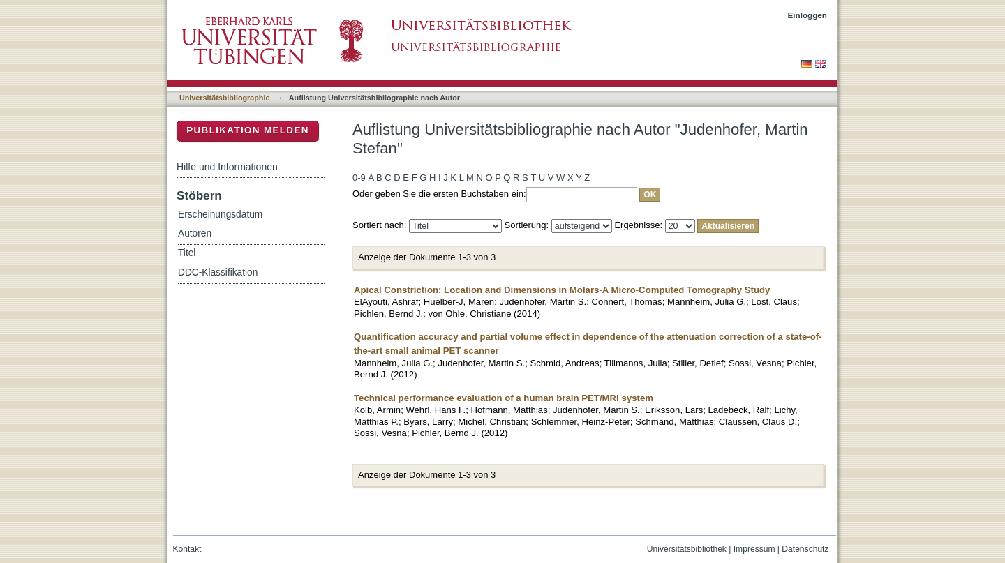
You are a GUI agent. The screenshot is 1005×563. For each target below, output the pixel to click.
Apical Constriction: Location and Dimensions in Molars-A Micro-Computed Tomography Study (562, 290)
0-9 (359, 177)
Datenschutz (805, 549)
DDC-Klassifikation (218, 272)
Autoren (194, 233)
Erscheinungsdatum (220, 214)
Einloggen (808, 15)
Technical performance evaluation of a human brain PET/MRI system (503, 398)
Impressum (754, 549)
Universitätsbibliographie (224, 97)
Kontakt (187, 549)
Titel (186, 253)
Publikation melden (247, 130)
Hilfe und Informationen (227, 166)
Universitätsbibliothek (687, 549)
